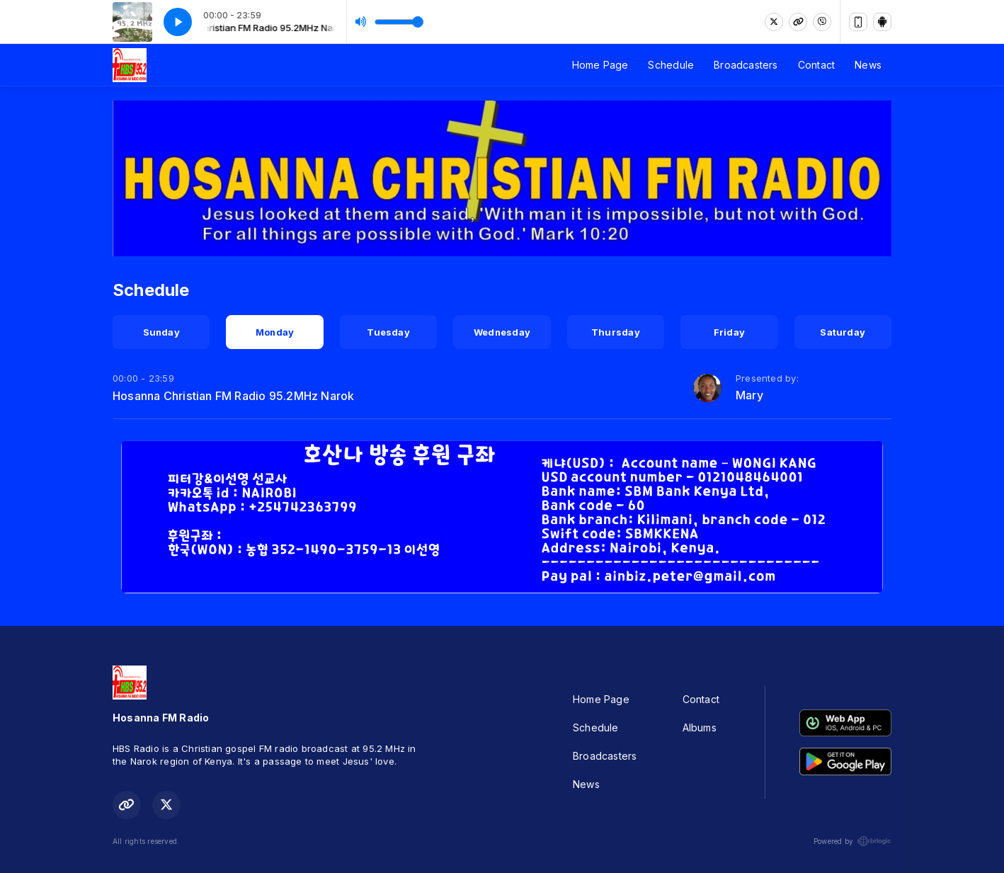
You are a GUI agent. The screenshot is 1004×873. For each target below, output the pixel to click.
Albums (700, 727)
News (868, 65)
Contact (816, 65)
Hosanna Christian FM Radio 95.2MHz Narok (233, 396)
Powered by (852, 841)
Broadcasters (746, 65)
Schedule (671, 65)
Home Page (600, 65)
